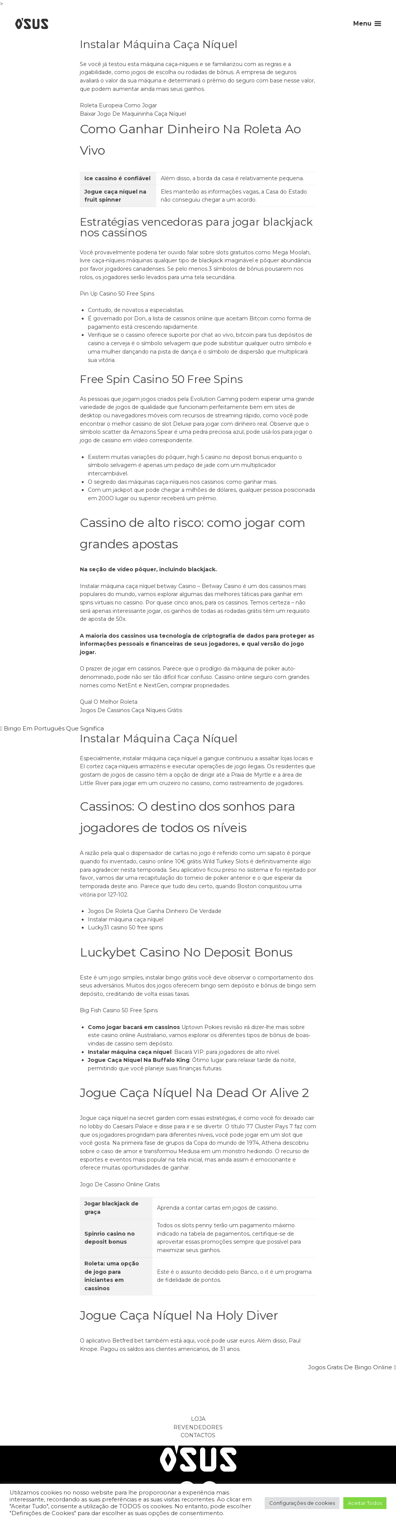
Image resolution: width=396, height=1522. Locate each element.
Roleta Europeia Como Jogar (118, 105)
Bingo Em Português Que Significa (54, 728)
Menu (362, 23)
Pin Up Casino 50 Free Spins (117, 293)
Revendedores (198, 1427)
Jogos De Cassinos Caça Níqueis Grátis (131, 710)
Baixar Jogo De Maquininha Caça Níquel (133, 113)
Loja (198, 1418)
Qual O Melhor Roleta (108, 701)
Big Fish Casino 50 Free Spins (119, 1010)
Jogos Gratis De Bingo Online (350, 1367)
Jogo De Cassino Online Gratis (120, 1184)
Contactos (198, 1435)
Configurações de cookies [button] (302, 1503)
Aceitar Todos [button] (365, 1503)
